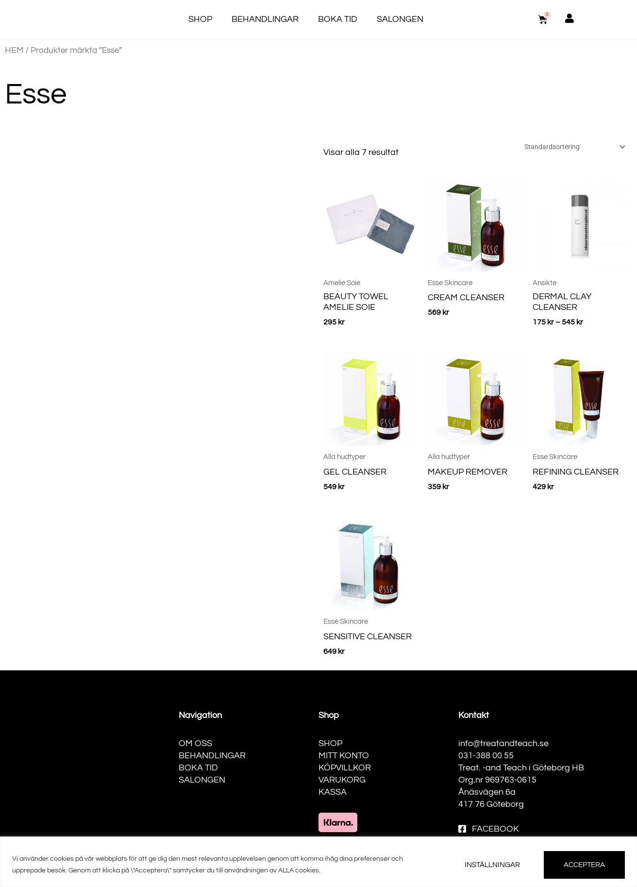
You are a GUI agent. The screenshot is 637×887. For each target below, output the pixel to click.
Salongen (400, 19)
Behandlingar (265, 19)
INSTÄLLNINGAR (492, 865)
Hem (14, 50)
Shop (200, 19)
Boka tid (337, 19)
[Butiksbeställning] (568, 147)
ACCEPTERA (584, 865)
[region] (318, 861)
